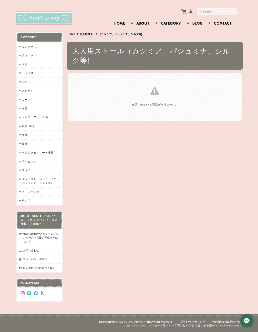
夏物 (25, 143)
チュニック (29, 55)
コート (26, 99)
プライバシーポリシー (36, 259)
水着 (25, 108)
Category (171, 23)
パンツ (26, 81)
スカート (28, 90)
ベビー (26, 64)
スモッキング (30, 191)
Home (119, 23)
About (143, 23)
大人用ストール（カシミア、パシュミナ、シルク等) (41, 181)
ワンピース (29, 46)
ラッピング (29, 161)
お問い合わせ (31, 250)
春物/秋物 (28, 126)
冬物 (25, 134)
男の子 (26, 200)
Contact (223, 23)
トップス (28, 72)
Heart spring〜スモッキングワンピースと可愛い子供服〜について (41, 237)
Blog (197, 23)
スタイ (26, 170)
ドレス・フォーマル (35, 117)
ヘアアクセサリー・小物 (38, 152)
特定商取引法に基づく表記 (39, 268)
